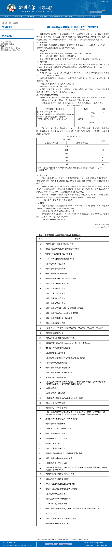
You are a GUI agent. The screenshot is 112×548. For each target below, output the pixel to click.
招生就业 (68, 17)
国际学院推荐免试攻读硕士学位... (10, 50)
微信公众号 (93, 543)
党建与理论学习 (56, 17)
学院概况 (18, 17)
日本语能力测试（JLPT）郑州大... (10, 48)
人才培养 (31, 17)
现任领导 (3, 46)
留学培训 (93, 17)
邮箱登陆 (86, 543)
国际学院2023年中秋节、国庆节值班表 (53, 539)
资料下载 (100, 543)
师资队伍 (43, 17)
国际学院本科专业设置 (7, 44)
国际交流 (81, 17)
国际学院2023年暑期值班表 (79, 539)
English (109, 1)
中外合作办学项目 (5, 42)
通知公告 (15, 23)
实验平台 (6, 19)
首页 (6, 17)
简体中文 (102, 1)
